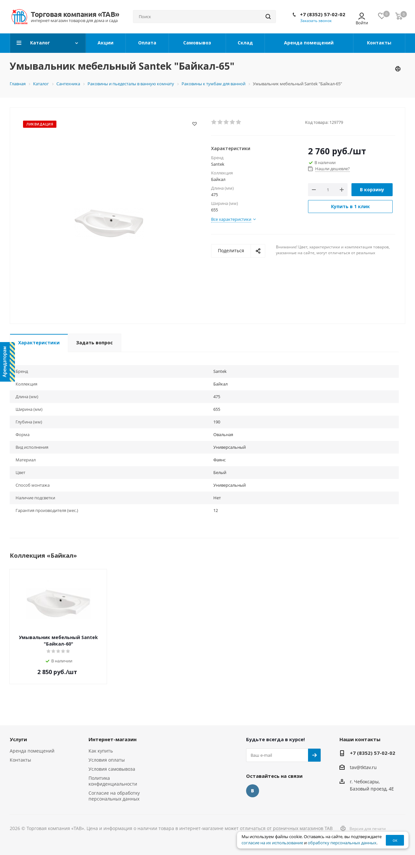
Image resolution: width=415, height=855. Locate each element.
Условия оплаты (107, 760)
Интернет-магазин (112, 739)
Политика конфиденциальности (113, 781)
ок (395, 840)
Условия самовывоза (112, 769)
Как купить (101, 751)
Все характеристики (231, 219)
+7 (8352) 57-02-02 (322, 14)
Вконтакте (252, 790)
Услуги (18, 739)
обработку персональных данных (342, 843)
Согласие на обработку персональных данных (114, 796)
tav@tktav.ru (363, 767)
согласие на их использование (272, 843)
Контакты (20, 760)
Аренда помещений (32, 751)
